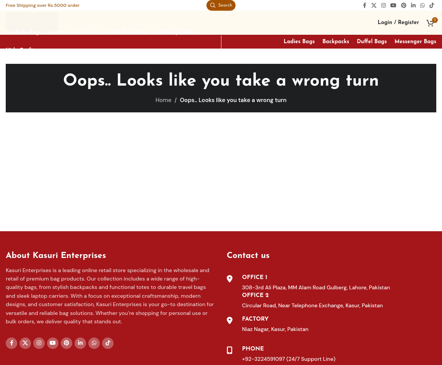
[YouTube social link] (393, 6)
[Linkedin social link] (413, 6)
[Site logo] (33, 23)
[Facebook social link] (364, 6)
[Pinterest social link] (404, 6)
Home (164, 102)
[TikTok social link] (431, 6)
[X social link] (374, 6)
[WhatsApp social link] (422, 6)
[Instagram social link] (383, 6)
